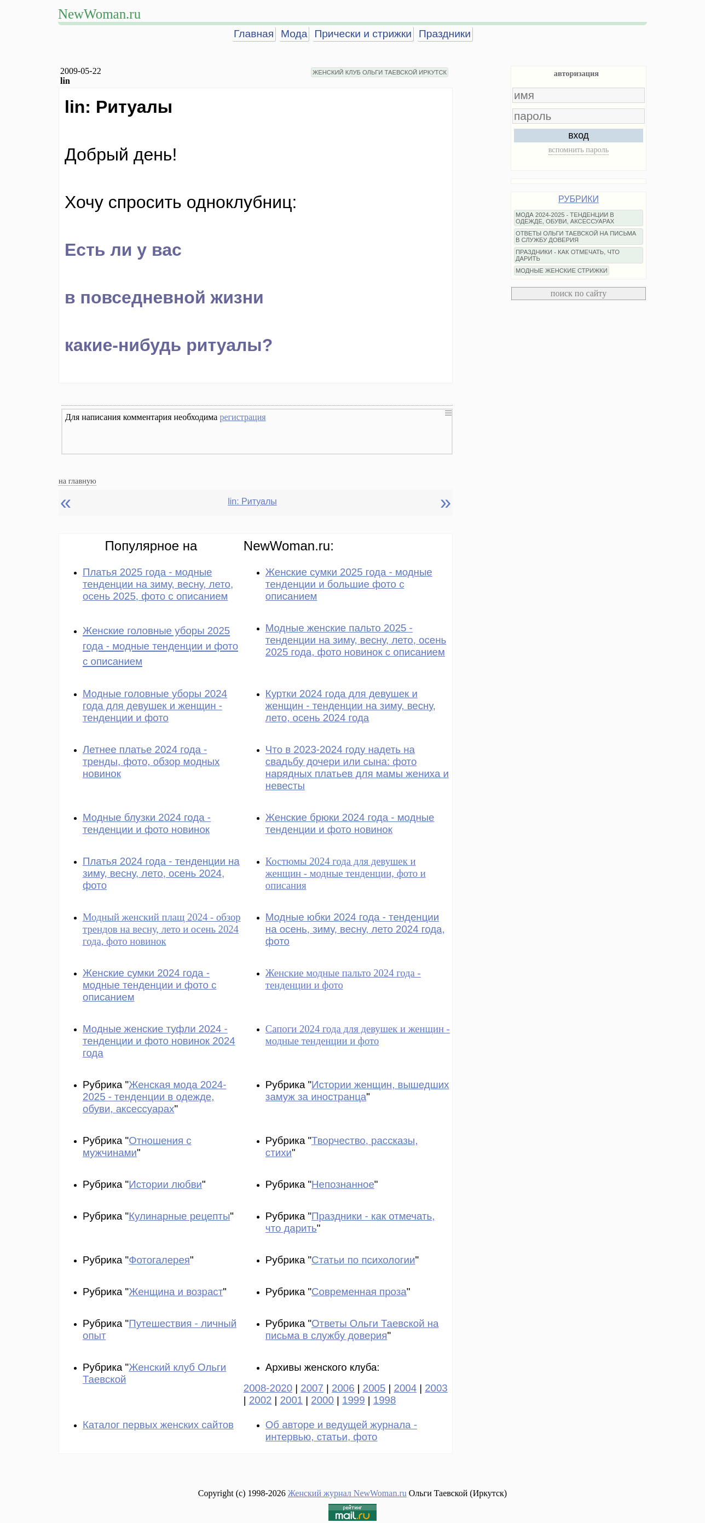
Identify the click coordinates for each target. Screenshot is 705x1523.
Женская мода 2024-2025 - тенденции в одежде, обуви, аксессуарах (154, 1096)
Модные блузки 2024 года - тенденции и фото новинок (147, 823)
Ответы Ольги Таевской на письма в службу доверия (352, 1329)
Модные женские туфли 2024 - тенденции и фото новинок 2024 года (159, 1041)
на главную (77, 480)
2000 (322, 1400)
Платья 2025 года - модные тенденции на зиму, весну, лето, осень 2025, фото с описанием (158, 584)
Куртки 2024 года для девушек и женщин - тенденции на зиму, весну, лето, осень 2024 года (350, 705)
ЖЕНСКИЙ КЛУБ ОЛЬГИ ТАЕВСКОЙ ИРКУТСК (380, 72)
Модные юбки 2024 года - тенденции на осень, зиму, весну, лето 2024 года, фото (355, 929)
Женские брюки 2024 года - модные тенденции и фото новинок (350, 823)
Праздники (445, 33)
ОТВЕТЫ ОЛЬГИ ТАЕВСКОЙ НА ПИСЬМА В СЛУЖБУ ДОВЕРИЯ (576, 236)
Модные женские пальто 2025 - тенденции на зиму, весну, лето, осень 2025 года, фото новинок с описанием (355, 640)
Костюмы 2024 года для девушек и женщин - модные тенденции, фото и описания (345, 873)
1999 (353, 1400)
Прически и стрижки (363, 33)
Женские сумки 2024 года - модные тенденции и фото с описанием (149, 985)
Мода (294, 33)
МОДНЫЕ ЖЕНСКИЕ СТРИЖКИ (562, 270)
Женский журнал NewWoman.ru (347, 1493)
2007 (312, 1388)
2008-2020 (268, 1388)
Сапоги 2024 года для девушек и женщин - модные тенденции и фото (357, 1035)
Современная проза (359, 1291)
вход (578, 135)
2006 (343, 1388)
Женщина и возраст (176, 1291)
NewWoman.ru (99, 14)
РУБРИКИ (578, 199)
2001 (291, 1400)
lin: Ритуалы (252, 501)
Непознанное (342, 1184)
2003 (436, 1388)
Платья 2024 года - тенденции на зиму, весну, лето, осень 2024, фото (161, 873)
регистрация (242, 417)
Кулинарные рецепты (179, 1216)
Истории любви (165, 1184)
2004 (405, 1388)
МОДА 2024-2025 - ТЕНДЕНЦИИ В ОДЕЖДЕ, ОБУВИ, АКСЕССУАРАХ (565, 218)
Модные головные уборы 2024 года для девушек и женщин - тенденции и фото (155, 705)
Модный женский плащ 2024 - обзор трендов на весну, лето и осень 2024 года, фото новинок (162, 929)
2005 (374, 1388)
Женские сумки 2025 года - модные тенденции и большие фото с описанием (348, 584)
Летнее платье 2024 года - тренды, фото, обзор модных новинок (151, 761)
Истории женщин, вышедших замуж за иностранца (357, 1090)
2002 (260, 1400)
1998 (384, 1400)
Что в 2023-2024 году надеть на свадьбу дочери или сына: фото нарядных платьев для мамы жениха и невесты (357, 767)
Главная (254, 33)
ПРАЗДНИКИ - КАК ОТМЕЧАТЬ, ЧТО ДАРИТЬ (568, 255)
